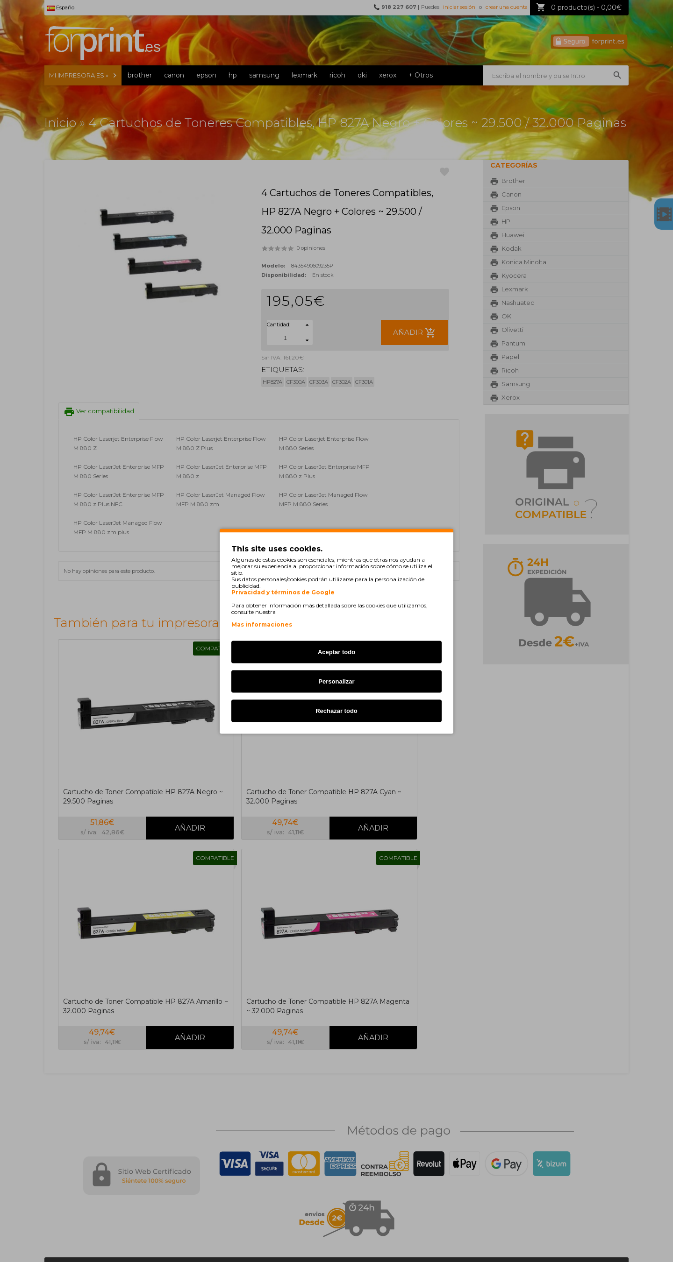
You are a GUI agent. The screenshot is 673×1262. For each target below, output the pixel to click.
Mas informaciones (261, 623)
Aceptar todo (336, 651)
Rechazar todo (336, 710)
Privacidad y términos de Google (283, 592)
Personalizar (336, 680)
